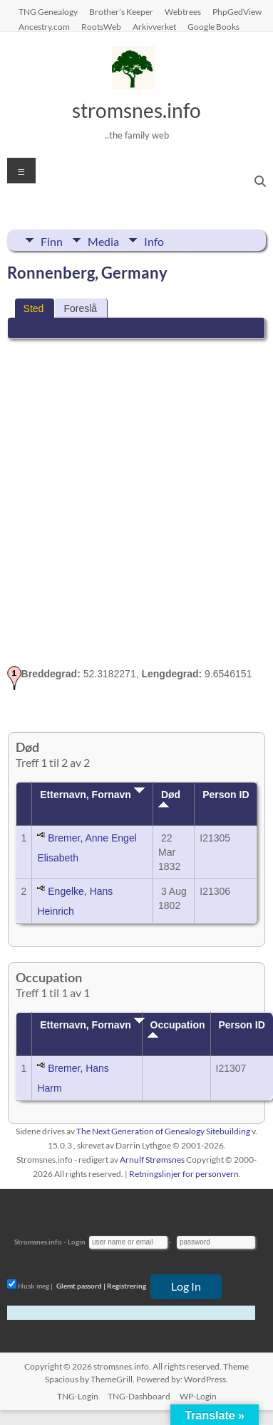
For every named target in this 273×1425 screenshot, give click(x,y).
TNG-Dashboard (139, 1396)
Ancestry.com (44, 26)
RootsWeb (101, 26)
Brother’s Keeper (121, 11)
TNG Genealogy (48, 11)
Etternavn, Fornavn (92, 794)
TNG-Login (77, 1396)
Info (154, 240)
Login (77, 1241)
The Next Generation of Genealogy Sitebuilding (163, 1131)
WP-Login (198, 1396)
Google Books (213, 26)
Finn (52, 240)
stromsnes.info (136, 110)
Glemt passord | (80, 1285)
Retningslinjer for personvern (184, 1173)
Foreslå (80, 308)
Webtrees (183, 11)
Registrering (126, 1285)
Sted (34, 308)
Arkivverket (154, 26)
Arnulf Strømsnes (152, 1159)
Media (103, 240)
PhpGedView (237, 11)
